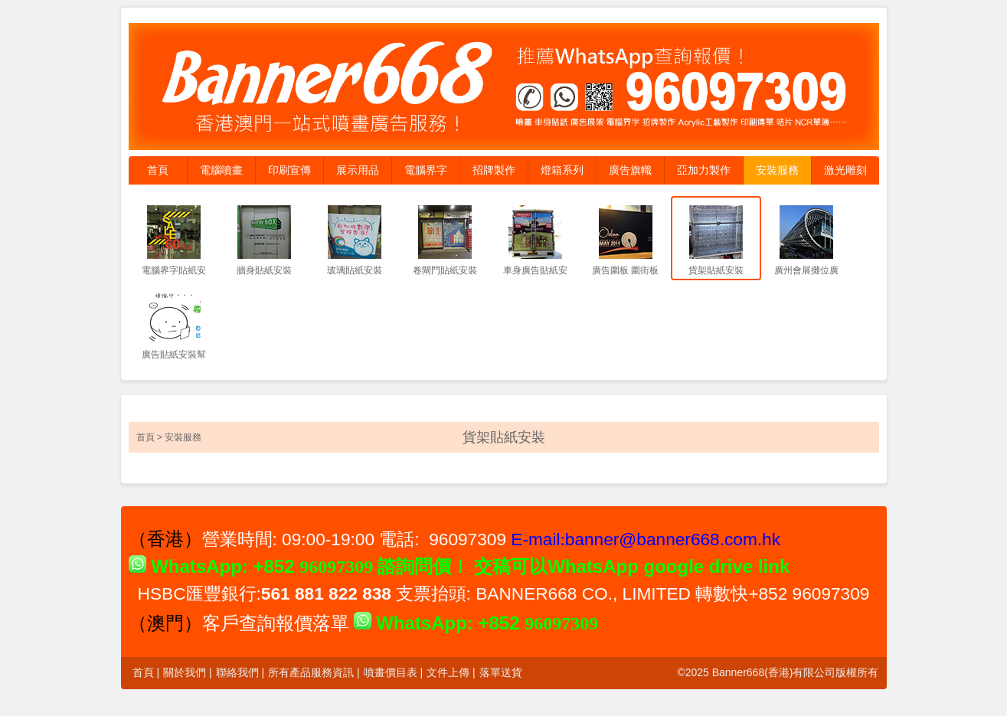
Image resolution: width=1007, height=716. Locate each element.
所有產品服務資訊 (311, 672)
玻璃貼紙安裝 (354, 270)
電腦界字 (425, 170)
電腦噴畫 (221, 170)
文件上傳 (448, 672)
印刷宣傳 (289, 170)
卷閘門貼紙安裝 (445, 270)
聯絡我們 (237, 672)
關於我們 (184, 672)
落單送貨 (500, 672)
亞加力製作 (704, 170)
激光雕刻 (845, 170)
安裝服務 (777, 170)
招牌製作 (493, 170)
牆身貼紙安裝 (264, 270)
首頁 (157, 170)
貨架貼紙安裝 (716, 270)
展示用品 (357, 170)
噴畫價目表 (390, 672)
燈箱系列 (562, 170)
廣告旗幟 (630, 170)
